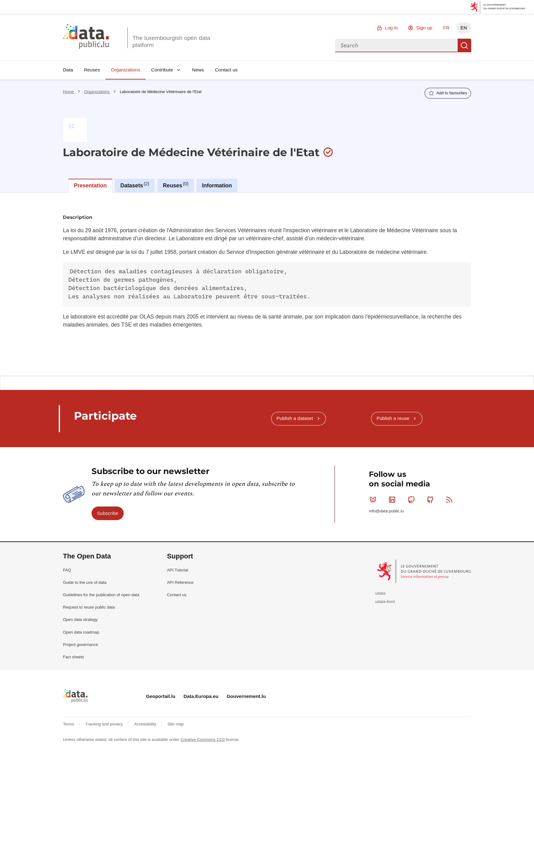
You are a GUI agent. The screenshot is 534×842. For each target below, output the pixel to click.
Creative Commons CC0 (203, 739)
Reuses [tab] (176, 185)
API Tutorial (177, 570)
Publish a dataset (294, 418)
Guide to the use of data (84, 582)
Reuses (92, 69)
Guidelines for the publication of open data (101, 594)
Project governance (80, 644)
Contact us (226, 69)
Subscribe (107, 513)
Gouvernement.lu (246, 696)
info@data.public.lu (386, 511)
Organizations (125, 69)
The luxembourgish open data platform (171, 41)
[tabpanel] (267, 284)
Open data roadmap (81, 632)
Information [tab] (217, 185)
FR (446, 27)
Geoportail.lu (160, 696)
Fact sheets (73, 657)
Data (68, 69)
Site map (176, 724)
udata (380, 593)
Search (464, 45)
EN (463, 27)
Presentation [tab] (90, 185)
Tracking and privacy (104, 724)
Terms (69, 724)
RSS (450, 500)
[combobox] (396, 45)
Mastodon (412, 500)
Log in (391, 27)
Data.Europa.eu (201, 696)
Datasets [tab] (134, 185)
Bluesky (374, 500)
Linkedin (393, 500)
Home (69, 91)
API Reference (180, 582)
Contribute (162, 69)
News (198, 69)
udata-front (385, 601)
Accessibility (145, 724)
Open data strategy (80, 619)
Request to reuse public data (89, 607)
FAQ (67, 570)
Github (431, 500)
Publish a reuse (393, 418)
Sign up (424, 27)
